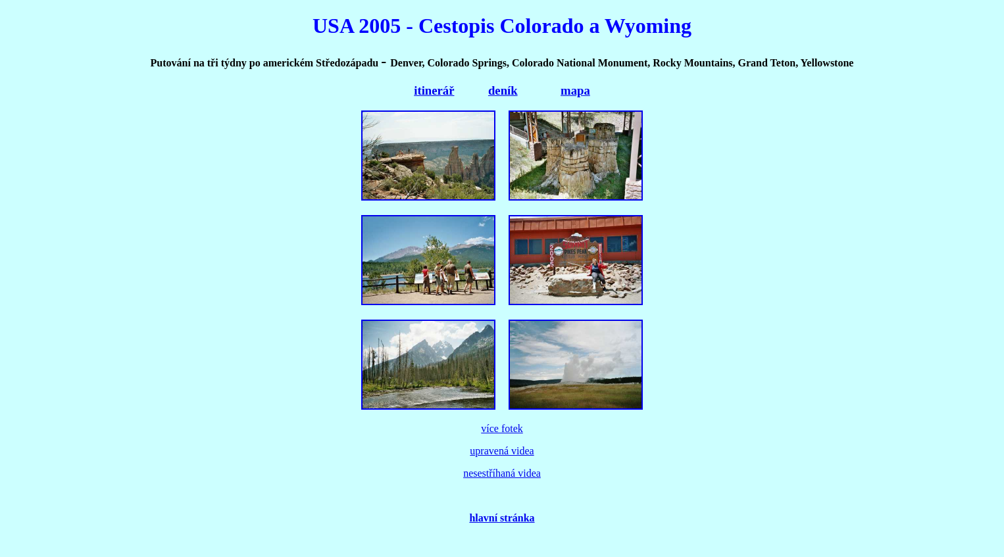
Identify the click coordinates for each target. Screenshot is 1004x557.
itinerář (434, 90)
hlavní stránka (501, 517)
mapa (575, 90)
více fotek (502, 428)
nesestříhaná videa (502, 473)
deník (503, 90)
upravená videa (502, 450)
